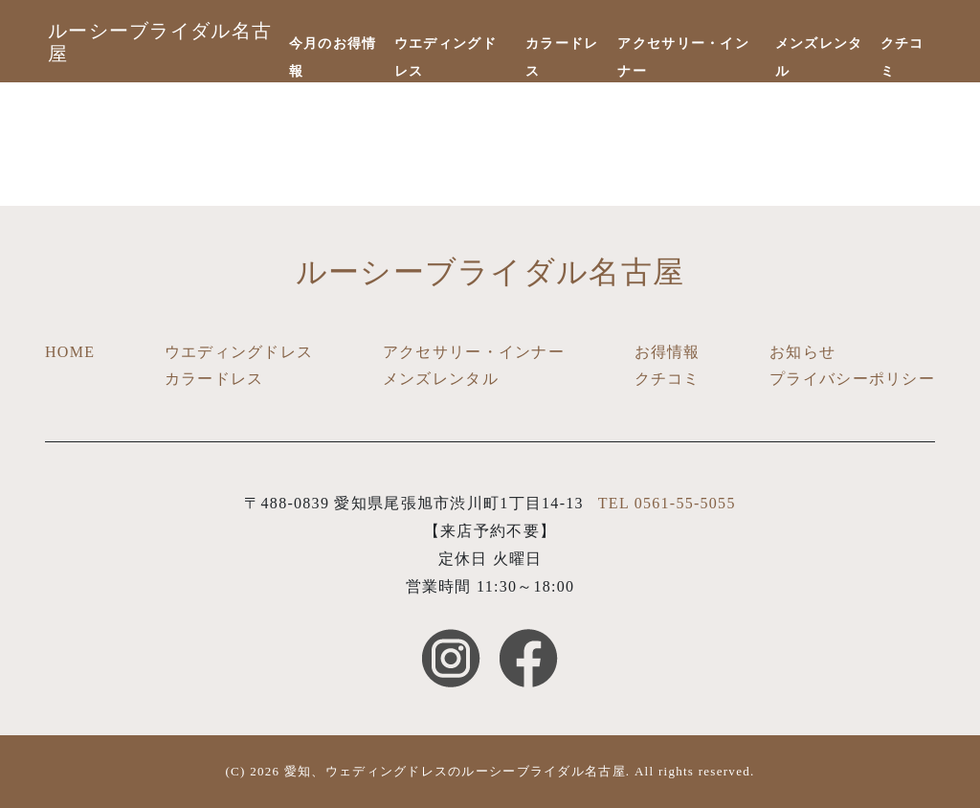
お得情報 (668, 352)
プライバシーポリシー (852, 378)
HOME (70, 352)
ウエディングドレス (239, 352)
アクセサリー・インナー (474, 352)
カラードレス (214, 378)
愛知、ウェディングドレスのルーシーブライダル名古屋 (455, 771)
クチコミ (668, 378)
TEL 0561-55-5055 (667, 503)
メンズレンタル (441, 378)
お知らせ (802, 352)
